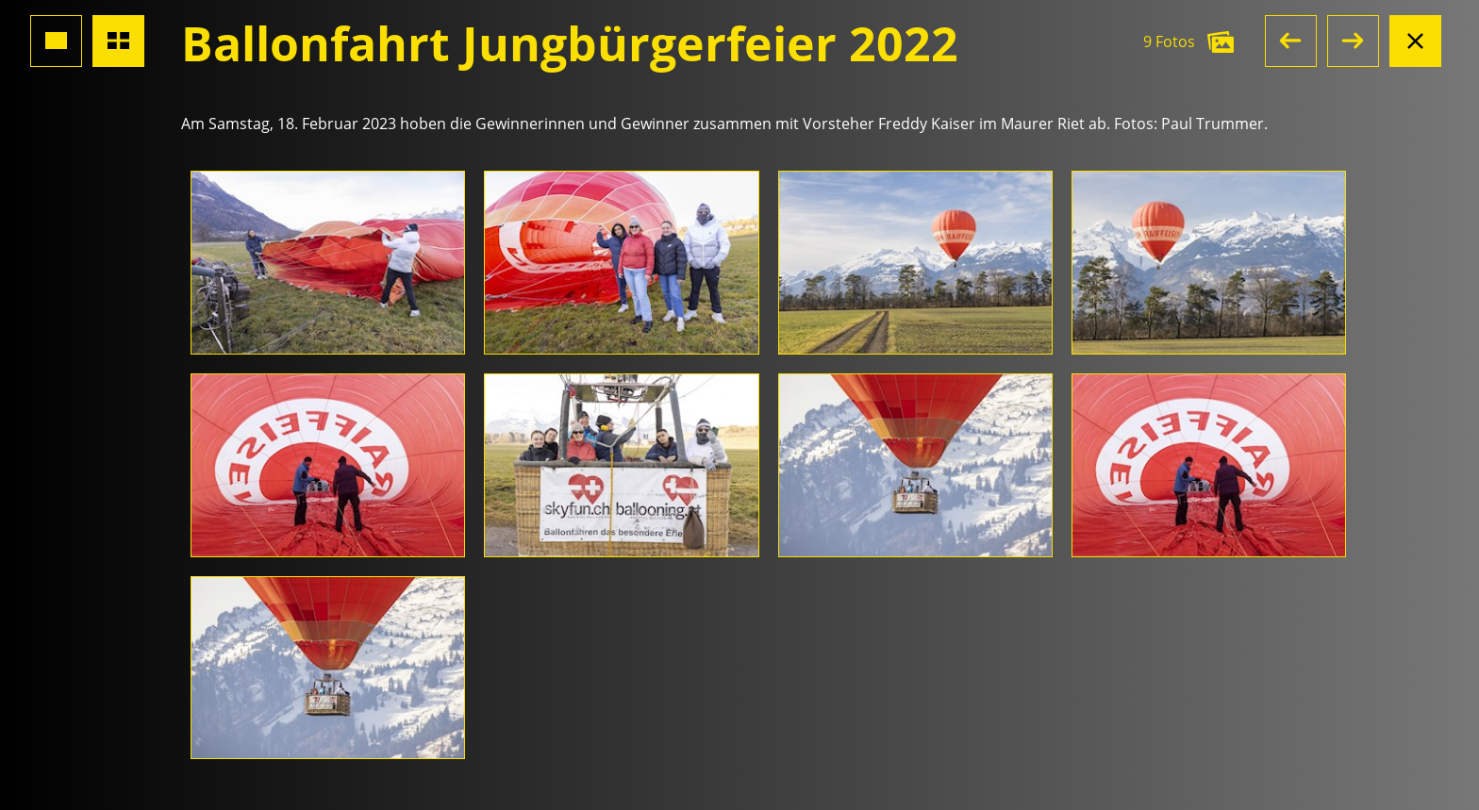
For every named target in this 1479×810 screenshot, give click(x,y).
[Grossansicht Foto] (56, 41)
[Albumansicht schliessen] (1415, 41)
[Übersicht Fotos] (118, 41)
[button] (1291, 41)
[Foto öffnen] (328, 263)
